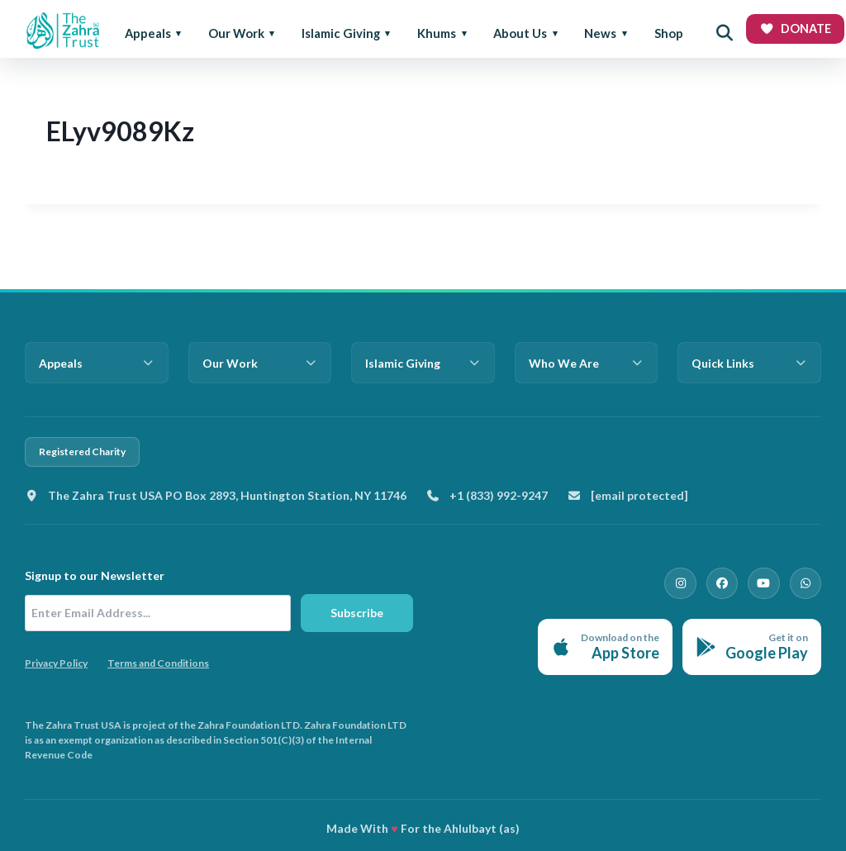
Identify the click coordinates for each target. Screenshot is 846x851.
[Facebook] (727, 582)
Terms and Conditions (158, 663)
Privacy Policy (56, 663)
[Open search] (724, 33)
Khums (436, 33)
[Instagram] (687, 582)
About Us (520, 33)
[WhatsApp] (806, 582)
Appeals (148, 33)
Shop (668, 33)
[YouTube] (767, 582)
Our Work (236, 33)
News (600, 33)
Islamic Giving (341, 33)
